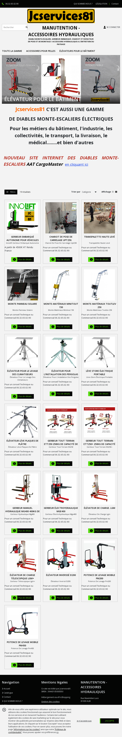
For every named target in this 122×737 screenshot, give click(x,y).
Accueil (6, 688)
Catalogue (7, 692)
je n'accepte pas (84, 720)
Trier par (75, 191)
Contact (115, 3)
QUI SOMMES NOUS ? (12, 701)
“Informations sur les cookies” (26, 729)
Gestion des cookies (50, 701)
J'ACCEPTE (109, 720)
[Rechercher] (27, 27)
